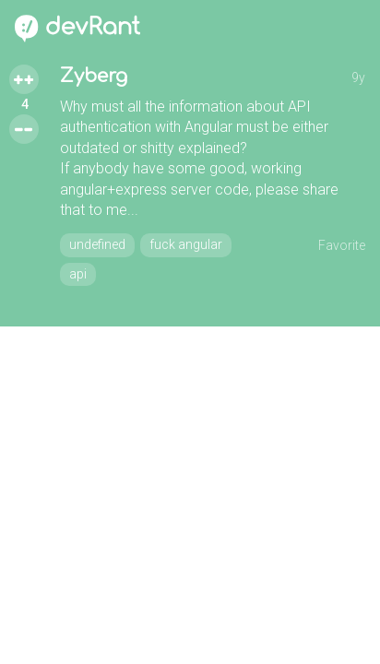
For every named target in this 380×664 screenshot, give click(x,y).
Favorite (341, 245)
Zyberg (93, 76)
